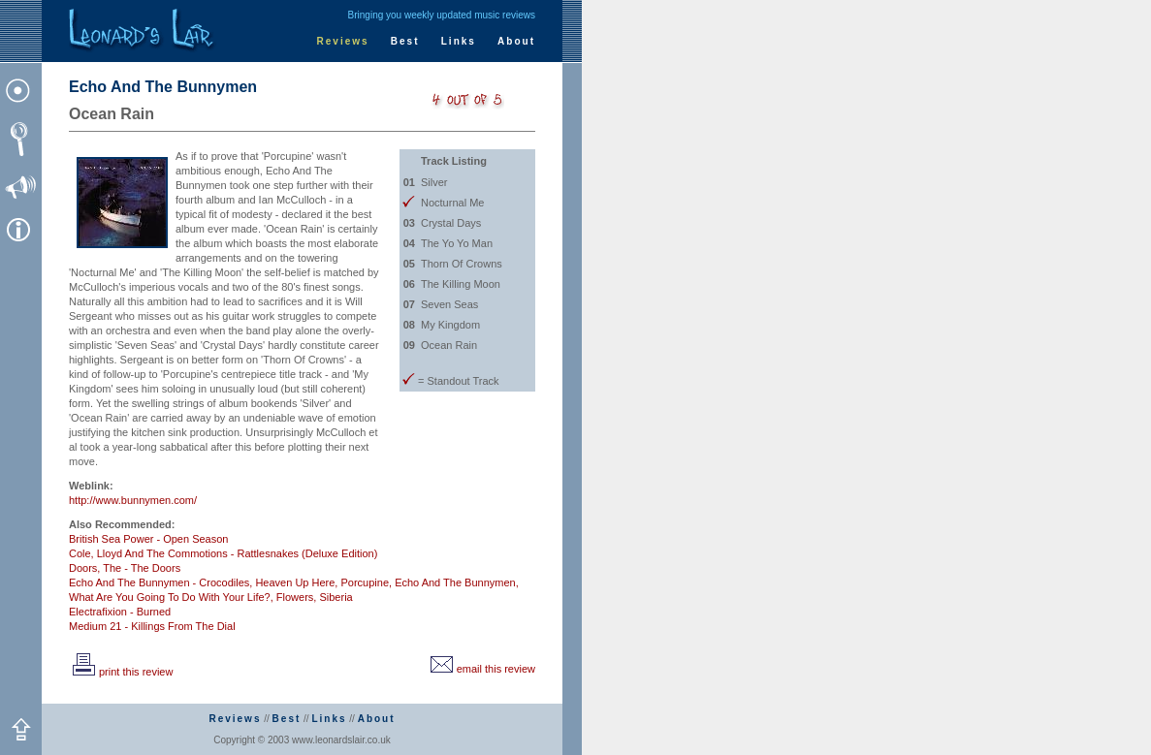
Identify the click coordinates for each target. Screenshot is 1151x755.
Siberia (335, 597)
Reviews (343, 41)
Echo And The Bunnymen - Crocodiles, (160, 582)
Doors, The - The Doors (124, 568)
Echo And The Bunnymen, (457, 582)
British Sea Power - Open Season (148, 539)
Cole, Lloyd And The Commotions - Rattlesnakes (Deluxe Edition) (223, 553)
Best (405, 41)
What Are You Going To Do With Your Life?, (171, 597)
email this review (481, 669)
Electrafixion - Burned (120, 611)
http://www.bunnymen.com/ (133, 500)
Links (458, 41)
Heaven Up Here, (296, 582)
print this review (121, 671)
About (516, 41)
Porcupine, (366, 582)
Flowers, (296, 597)
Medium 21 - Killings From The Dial (152, 626)
